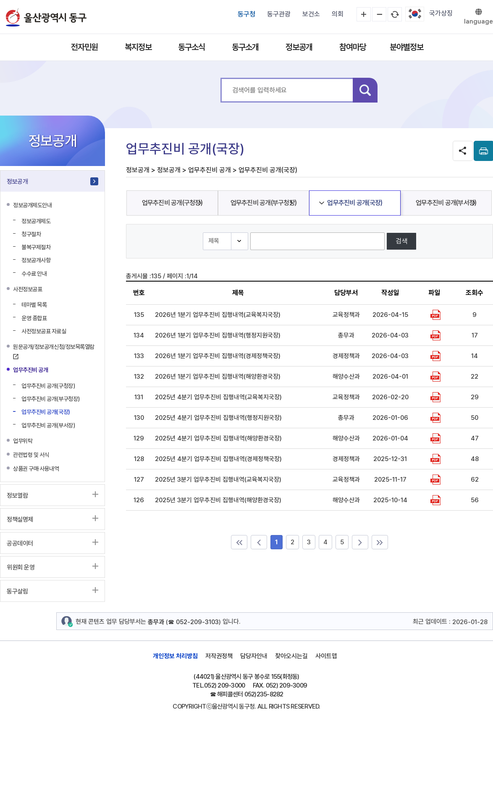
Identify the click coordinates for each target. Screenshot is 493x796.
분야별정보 (406, 47)
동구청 (246, 14)
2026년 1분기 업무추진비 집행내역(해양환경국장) (218, 376)
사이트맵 (326, 656)
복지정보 (138, 47)
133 (139, 356)
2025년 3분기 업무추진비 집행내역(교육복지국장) (218, 479)
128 (139, 459)
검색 (365, 90)
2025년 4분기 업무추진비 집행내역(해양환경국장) (218, 438)
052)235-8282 (263, 694)
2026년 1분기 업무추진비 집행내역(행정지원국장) (218, 335)
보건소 (311, 14)
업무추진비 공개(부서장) (446, 203)
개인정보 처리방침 (175, 656)
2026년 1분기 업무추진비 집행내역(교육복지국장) (218, 315)
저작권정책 (219, 656)
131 (138, 397)
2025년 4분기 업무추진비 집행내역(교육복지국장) (218, 397)
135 (139, 315)
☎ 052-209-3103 (193, 622)
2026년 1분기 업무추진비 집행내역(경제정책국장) (218, 356)
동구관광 (279, 14)
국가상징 (441, 13)
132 (139, 376)
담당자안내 (253, 656)
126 (139, 500)
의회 (338, 14)
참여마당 (352, 47)
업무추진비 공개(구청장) (172, 203)
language (478, 21)
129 (139, 438)
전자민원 (84, 47)
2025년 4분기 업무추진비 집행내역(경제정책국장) (218, 459)
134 (139, 335)
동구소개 (245, 47)
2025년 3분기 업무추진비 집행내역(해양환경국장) (218, 500)
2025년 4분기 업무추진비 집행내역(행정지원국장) (218, 418)
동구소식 (191, 47)
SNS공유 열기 (463, 151)
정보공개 (299, 47)
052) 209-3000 (224, 685)
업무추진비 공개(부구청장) (264, 203)
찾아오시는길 (291, 656)
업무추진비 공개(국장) (354, 203)
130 (139, 418)
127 (139, 479)
